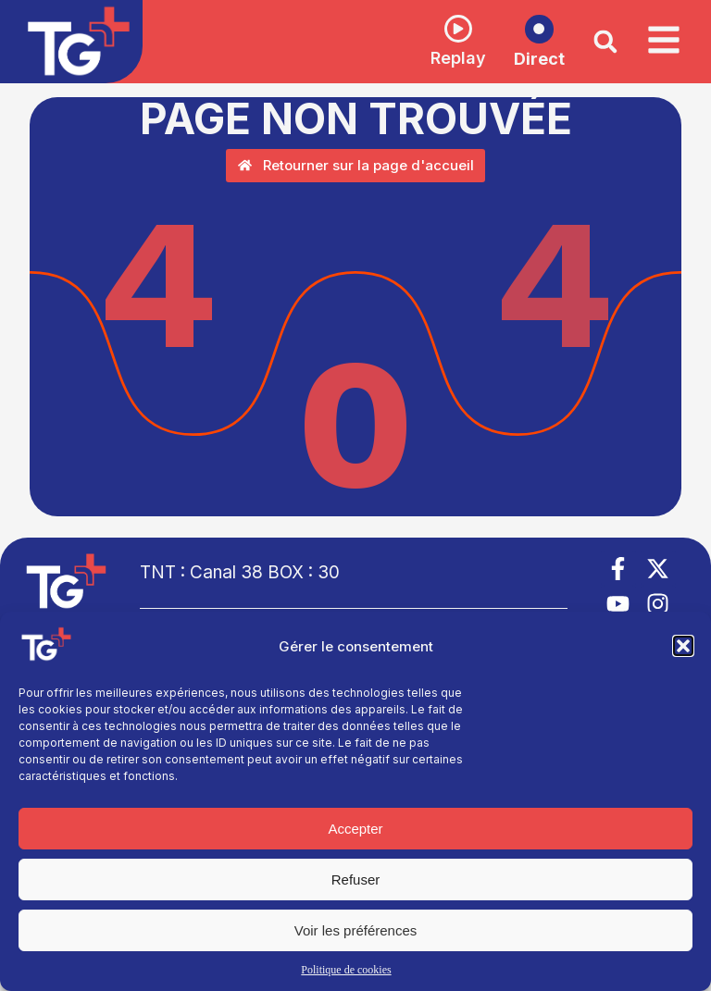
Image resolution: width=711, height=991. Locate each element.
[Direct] (528, 29)
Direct (528, 59)
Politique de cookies (346, 969)
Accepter (355, 828)
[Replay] (447, 28)
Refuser (355, 879)
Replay (447, 58)
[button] (683, 646)
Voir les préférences (356, 930)
